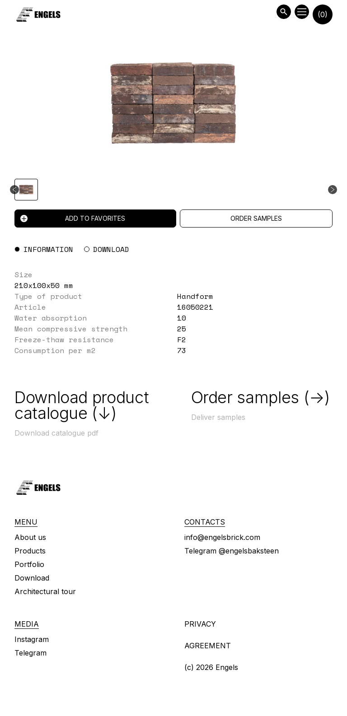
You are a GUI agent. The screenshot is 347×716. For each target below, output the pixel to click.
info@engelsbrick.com (222, 537)
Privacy (200, 623)
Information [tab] (48, 249)
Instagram (31, 639)
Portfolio (29, 564)
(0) (323, 14)
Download (31, 577)
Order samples (256, 218)
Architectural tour (45, 591)
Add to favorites (72, 218)
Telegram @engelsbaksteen (231, 550)
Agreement (207, 645)
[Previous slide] (14, 189)
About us (30, 537)
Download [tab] (111, 249)
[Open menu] (302, 12)
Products (30, 550)
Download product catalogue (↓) (81, 405)
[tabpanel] (173, 312)
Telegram (30, 652)
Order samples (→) (260, 397)
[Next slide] (332, 189)
